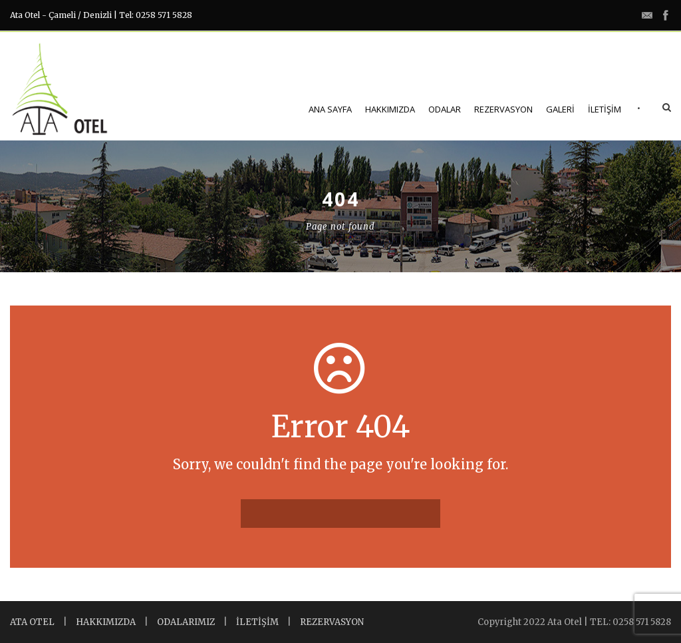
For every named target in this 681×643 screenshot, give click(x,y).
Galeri (560, 109)
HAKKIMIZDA (106, 622)
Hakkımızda (390, 109)
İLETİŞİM (257, 622)
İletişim (604, 109)
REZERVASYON (332, 622)
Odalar (444, 109)
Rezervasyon (503, 109)
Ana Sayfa (330, 109)
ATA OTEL (32, 622)
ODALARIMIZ (186, 622)
